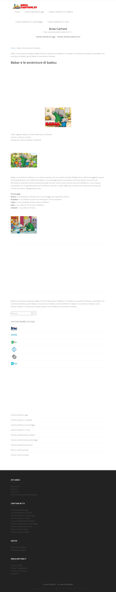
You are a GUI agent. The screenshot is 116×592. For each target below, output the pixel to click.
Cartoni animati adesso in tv (68, 37)
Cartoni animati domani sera (22, 445)
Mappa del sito (16, 565)
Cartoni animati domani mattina (23, 435)
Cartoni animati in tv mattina (61, 12)
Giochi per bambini (18, 550)
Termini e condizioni (19, 571)
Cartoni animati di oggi (34, 12)
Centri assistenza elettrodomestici (24, 494)
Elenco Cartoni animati (19, 450)
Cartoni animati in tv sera (58, 22)
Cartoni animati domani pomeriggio (24, 440)
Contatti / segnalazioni (19, 568)
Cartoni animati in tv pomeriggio (29, 22)
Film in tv (14, 489)
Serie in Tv (15, 492)
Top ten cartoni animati (20, 455)
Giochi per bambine (18, 547)
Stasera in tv (15, 486)
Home (17, 12)
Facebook (14, 573)
